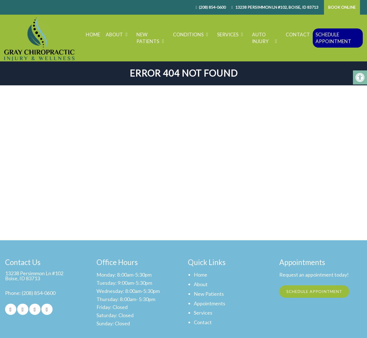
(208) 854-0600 (212, 7)
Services (227, 34)
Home (93, 34)
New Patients (147, 38)
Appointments (209, 303)
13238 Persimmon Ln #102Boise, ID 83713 (34, 276)
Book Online (342, 7)
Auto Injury (260, 38)
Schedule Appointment (333, 38)
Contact (298, 34)
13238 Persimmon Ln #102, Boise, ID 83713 (276, 7)
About (114, 34)
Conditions (188, 34)
